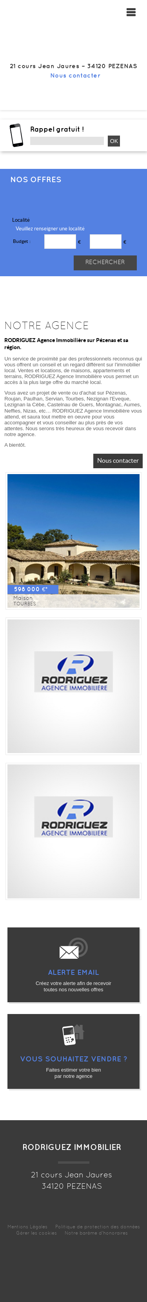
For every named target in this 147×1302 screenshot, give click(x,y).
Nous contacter (75, 76)
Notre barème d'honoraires (97, 1233)
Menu (132, 12)
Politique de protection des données (97, 1227)
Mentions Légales (27, 1227)
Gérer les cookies (36, 1233)
